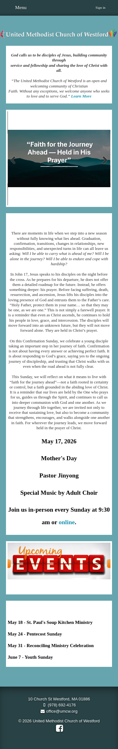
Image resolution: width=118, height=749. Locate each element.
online (67, 522)
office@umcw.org (59, 711)
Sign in (100, 7)
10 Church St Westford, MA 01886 (59, 699)
